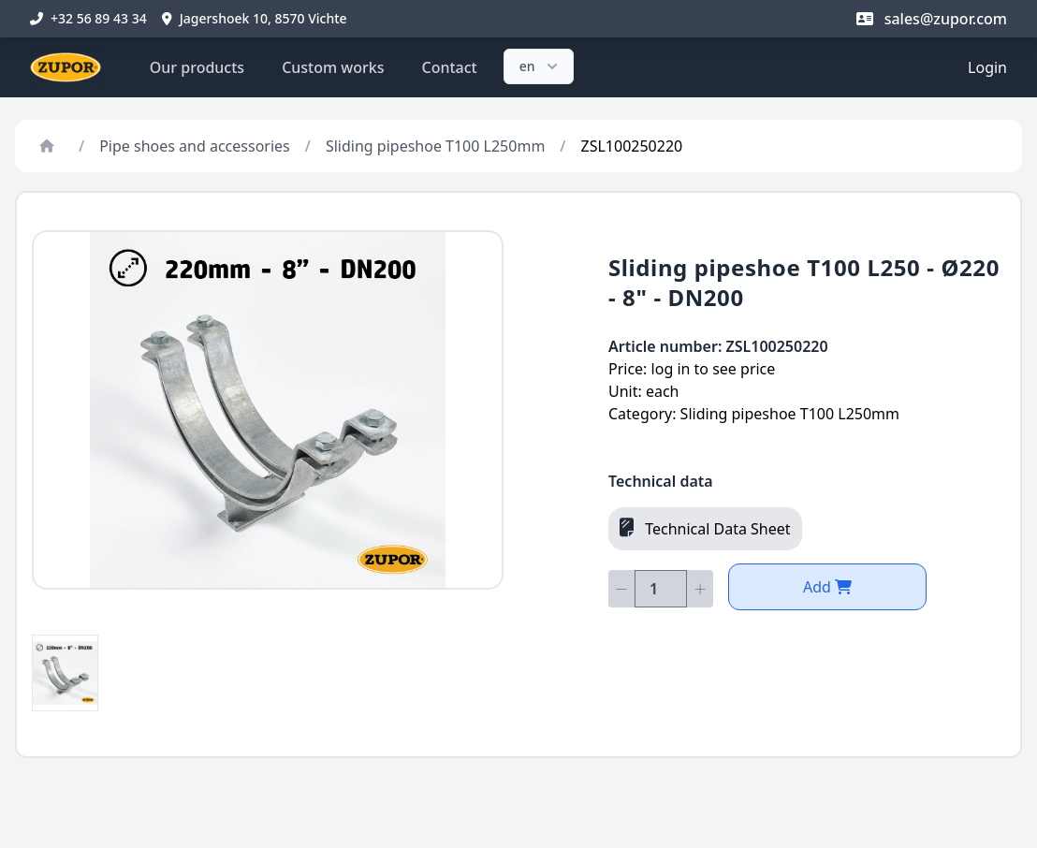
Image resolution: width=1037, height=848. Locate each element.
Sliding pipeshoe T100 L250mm (435, 146)
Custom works (333, 67)
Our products (197, 67)
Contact (449, 67)
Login (987, 67)
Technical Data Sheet (705, 528)
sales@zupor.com (931, 18)
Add (827, 587)
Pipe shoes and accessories (194, 146)
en (540, 66)
